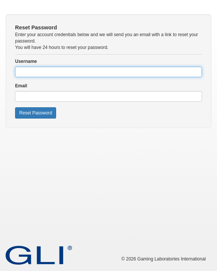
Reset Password (35, 113)
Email (21, 85)
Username (26, 61)
